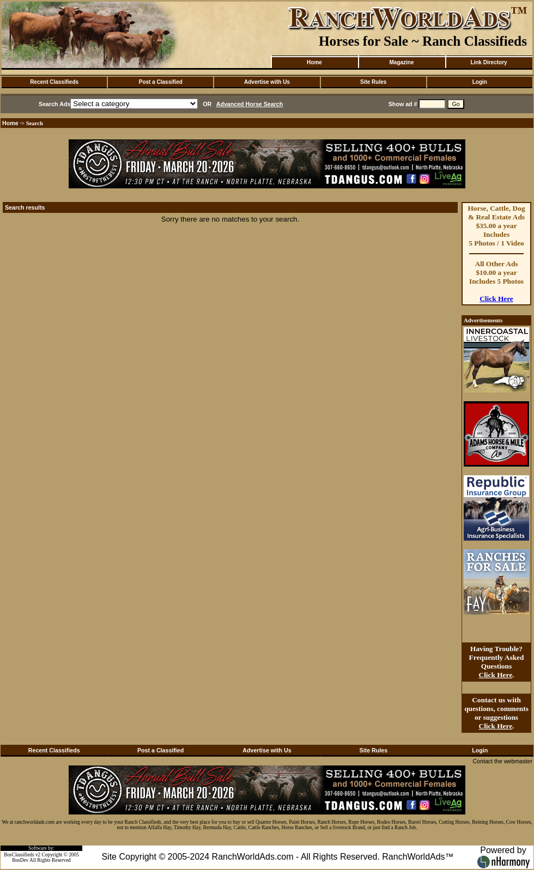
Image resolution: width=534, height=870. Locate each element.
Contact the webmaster (502, 761)
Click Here (496, 299)
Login (479, 82)
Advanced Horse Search (249, 104)
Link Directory (488, 62)
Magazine (401, 62)
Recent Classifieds (54, 82)
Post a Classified (161, 82)
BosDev (20, 860)
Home (314, 62)
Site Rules (373, 82)
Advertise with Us (267, 82)
